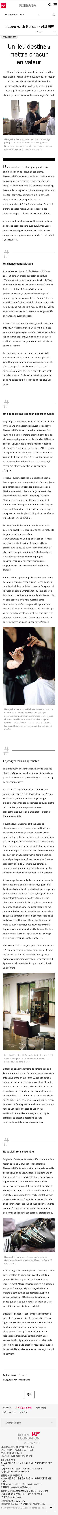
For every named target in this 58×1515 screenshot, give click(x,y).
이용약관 (7, 1408)
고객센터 (23, 1412)
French (40, 32)
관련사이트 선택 (29, 1422)
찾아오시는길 (9, 1412)
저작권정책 (41, 1408)
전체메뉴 (55, 4)
